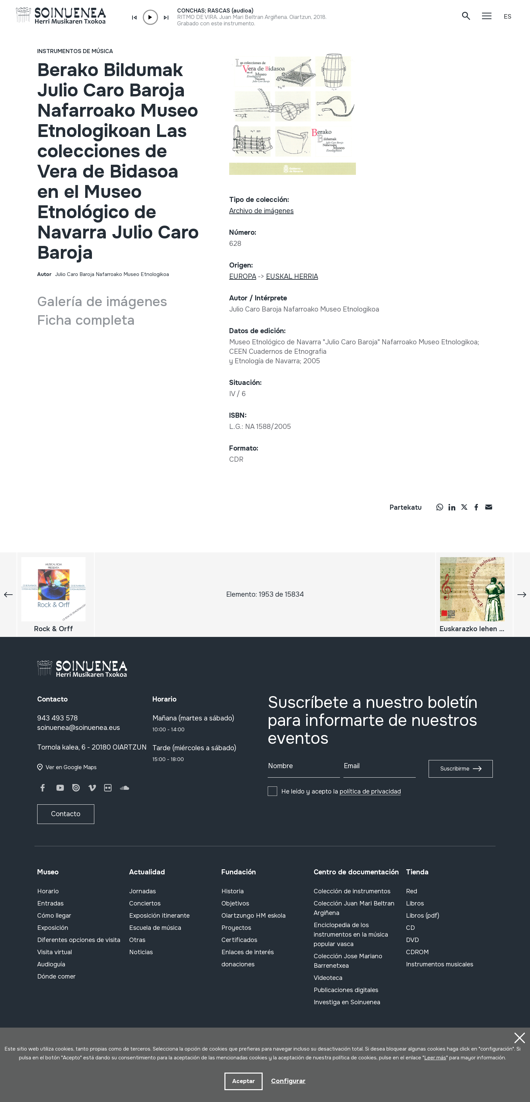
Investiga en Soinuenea (347, 1002)
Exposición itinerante (159, 915)
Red (411, 891)
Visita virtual (54, 952)
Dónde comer (56, 976)
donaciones (238, 964)
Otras (137, 940)
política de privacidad (370, 791)
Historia (232, 891)
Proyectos (236, 928)
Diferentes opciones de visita (78, 940)
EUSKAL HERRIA (292, 276)
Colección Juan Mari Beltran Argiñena (354, 908)
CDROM (417, 952)
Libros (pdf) (422, 915)
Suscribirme (454, 768)
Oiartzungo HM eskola (253, 915)
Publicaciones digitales (346, 990)
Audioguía (51, 964)
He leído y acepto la (341, 791)
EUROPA (242, 276)
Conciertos (145, 903)
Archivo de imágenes (261, 211)
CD (410, 928)
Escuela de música (155, 928)
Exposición (52, 928)
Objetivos (235, 903)
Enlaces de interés (247, 952)
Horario (48, 891)
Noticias (141, 952)
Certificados (239, 940)
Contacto (65, 814)
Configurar (288, 1080)
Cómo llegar (54, 915)
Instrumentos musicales (439, 964)
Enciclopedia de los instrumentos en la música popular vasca (351, 934)
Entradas (50, 903)
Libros (415, 903)
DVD (412, 940)
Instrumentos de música (75, 51)
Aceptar (243, 1080)
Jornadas (142, 891)
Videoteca (328, 978)
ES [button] (507, 16)
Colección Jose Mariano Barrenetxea (348, 960)
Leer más (435, 1057)
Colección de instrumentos (352, 891)
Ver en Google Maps (71, 767)
